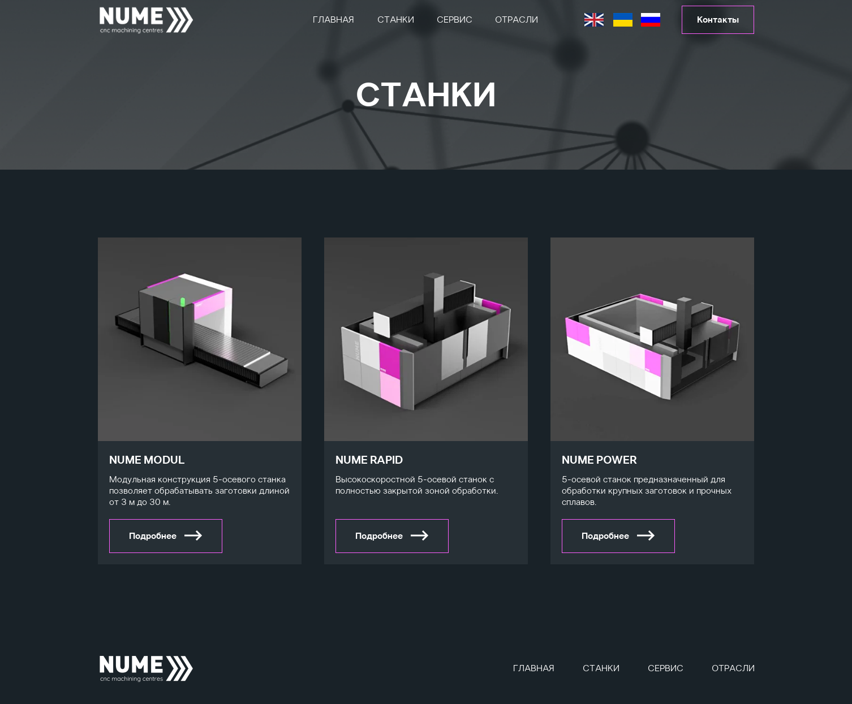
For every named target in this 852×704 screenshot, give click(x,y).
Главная (333, 19)
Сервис (454, 19)
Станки (395, 19)
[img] (146, 20)
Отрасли (516, 19)
